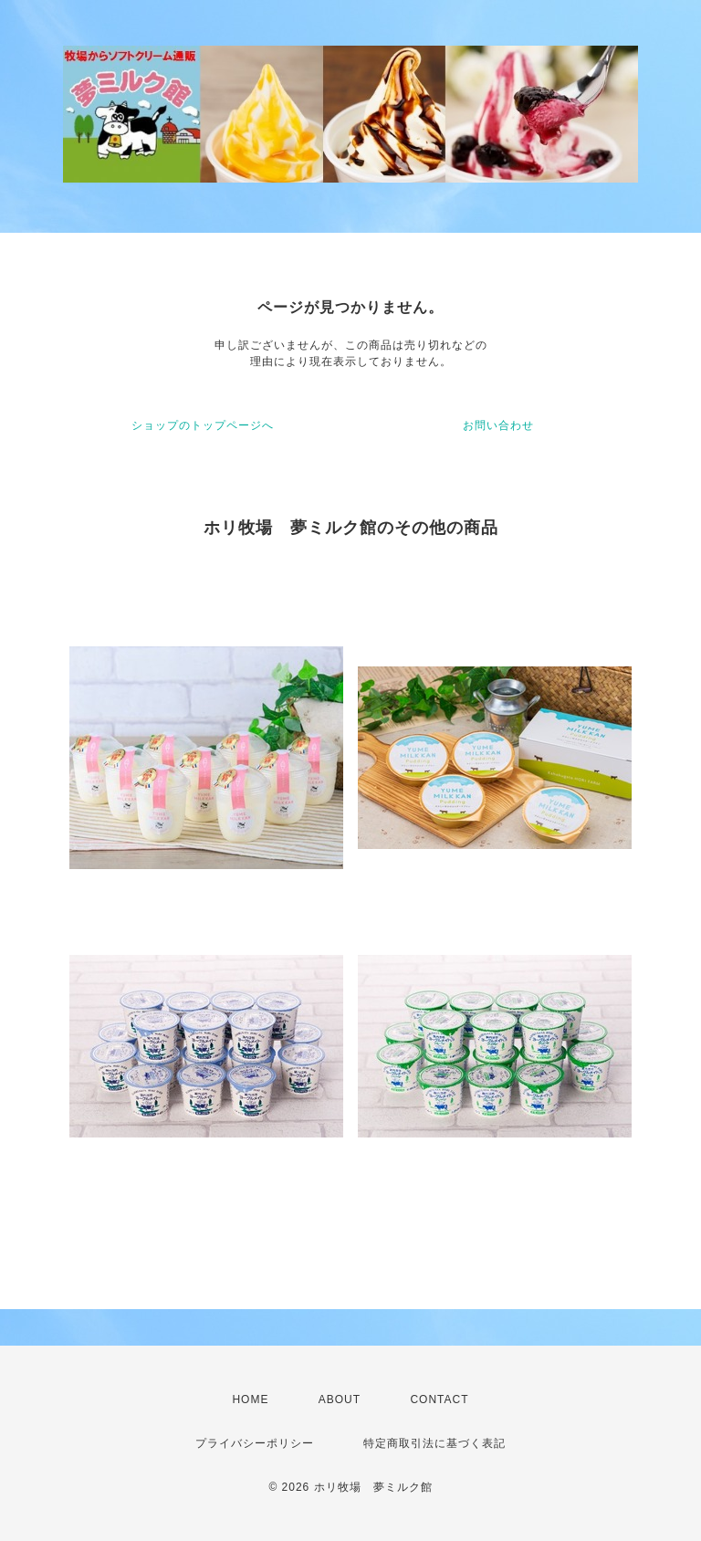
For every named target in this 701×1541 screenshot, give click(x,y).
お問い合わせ (498, 425)
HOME (250, 1399)
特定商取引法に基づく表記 (434, 1443)
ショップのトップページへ (202, 425)
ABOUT (340, 1399)
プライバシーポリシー (254, 1443)
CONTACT (439, 1399)
